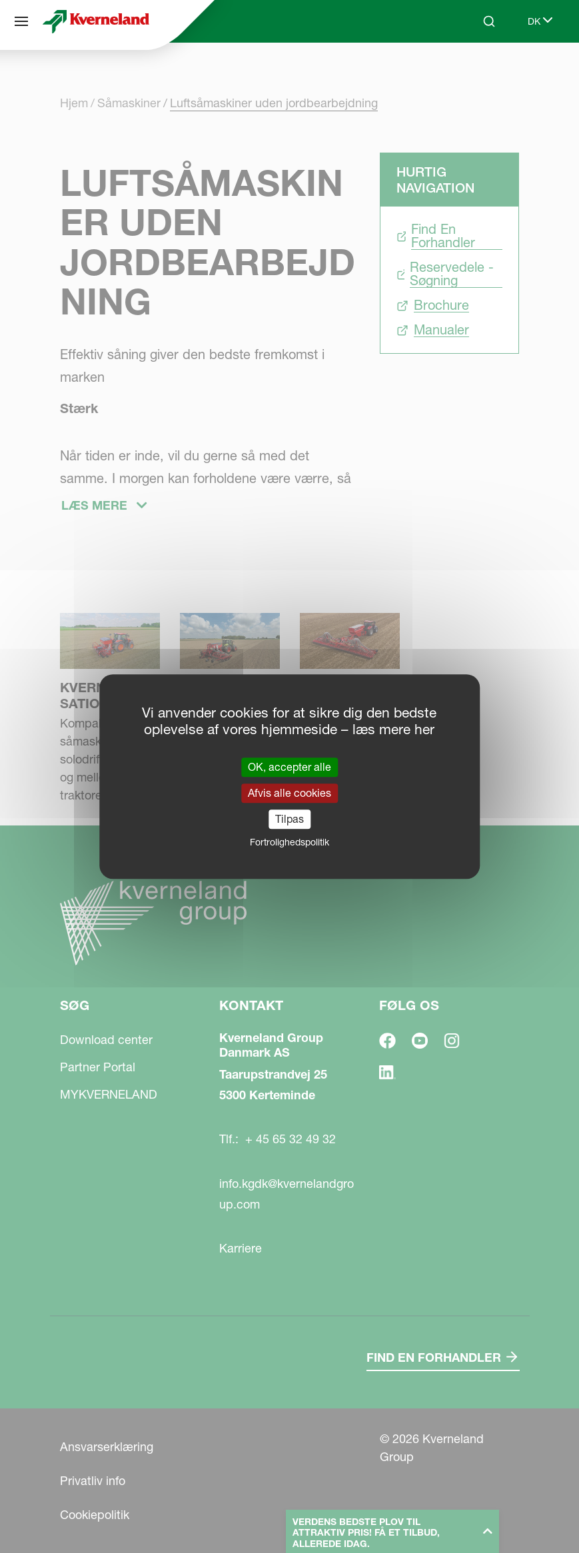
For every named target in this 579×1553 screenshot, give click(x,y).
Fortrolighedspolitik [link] (289, 842)
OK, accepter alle (289, 767)
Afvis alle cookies (289, 792)
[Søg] (21, 21)
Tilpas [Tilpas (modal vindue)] (289, 818)
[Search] (489, 21)
